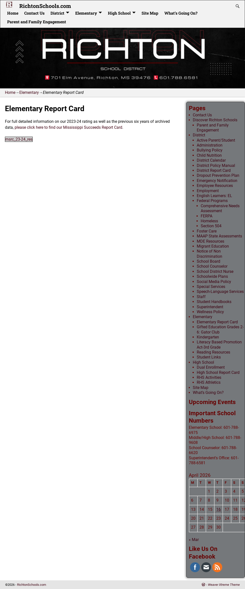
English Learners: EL (214, 195)
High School (119, 13)
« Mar (194, 539)
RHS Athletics (208, 382)
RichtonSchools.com (45, 5)
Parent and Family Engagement (36, 21)
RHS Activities (209, 377)
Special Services (211, 286)
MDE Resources (210, 241)
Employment (208, 190)
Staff (201, 296)
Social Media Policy (214, 281)
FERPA (206, 216)
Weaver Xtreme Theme (224, 585)
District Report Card (214, 170)
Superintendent (210, 307)
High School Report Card (218, 372)
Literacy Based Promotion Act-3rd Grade (219, 344)
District (57, 13)
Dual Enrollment (211, 367)
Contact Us (34, 13)
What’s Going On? (180, 13)
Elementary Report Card (217, 322)
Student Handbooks (214, 301)
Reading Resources (213, 352)
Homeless (209, 221)
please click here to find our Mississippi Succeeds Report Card (68, 127)
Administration (209, 145)
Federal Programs (212, 200)
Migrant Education (213, 246)
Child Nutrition (209, 155)
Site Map (150, 13)
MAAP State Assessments (219, 236)
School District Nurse (215, 271)
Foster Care (207, 231)
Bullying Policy (209, 150)
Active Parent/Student (216, 140)
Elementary (86, 13)
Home (12, 13)
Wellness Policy (210, 311)
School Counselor (212, 266)
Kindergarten (208, 337)
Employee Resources (215, 185)
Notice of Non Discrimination (209, 253)
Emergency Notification (217, 180)
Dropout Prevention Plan (218, 175)
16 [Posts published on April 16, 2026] (218, 509)
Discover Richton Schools (215, 120)
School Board (208, 261)
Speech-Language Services (220, 291)
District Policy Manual (216, 165)
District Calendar (211, 160)
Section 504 (211, 226)
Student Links (209, 357)
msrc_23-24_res (18, 139)
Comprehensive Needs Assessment (220, 208)
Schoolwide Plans (212, 276)
